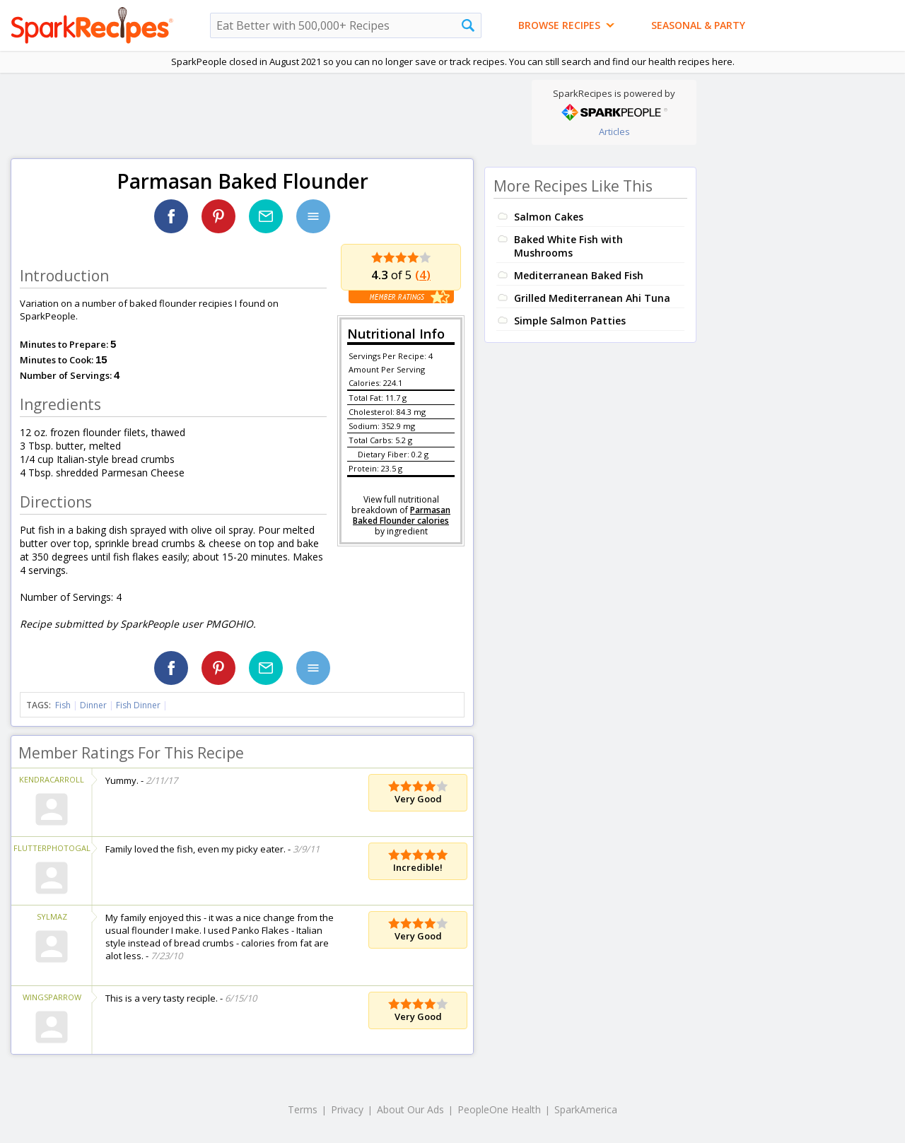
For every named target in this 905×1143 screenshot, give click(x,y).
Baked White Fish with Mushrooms (568, 246)
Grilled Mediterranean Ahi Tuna (592, 298)
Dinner (93, 705)
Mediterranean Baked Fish (578, 275)
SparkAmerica (585, 1109)
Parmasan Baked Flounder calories (401, 515)
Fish (63, 705)
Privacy (347, 1109)
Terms (302, 1109)
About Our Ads (410, 1109)
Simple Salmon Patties (570, 320)
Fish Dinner (138, 705)
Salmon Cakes (548, 216)
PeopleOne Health (499, 1109)
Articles (614, 131)
